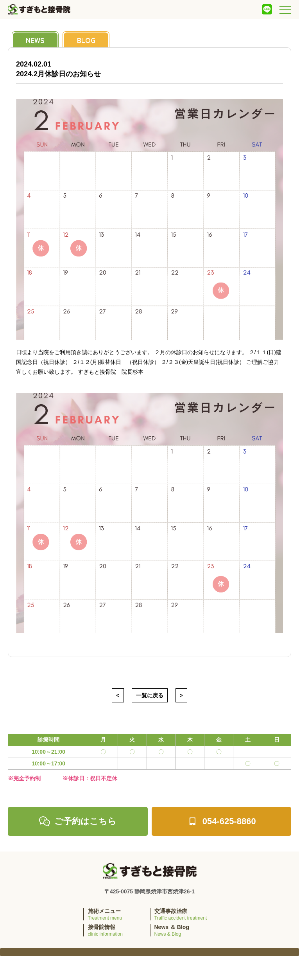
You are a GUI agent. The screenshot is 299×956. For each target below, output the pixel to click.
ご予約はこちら (77, 821)
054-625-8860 (221, 821)
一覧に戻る (149, 695)
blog (86, 40)
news (35, 40)
